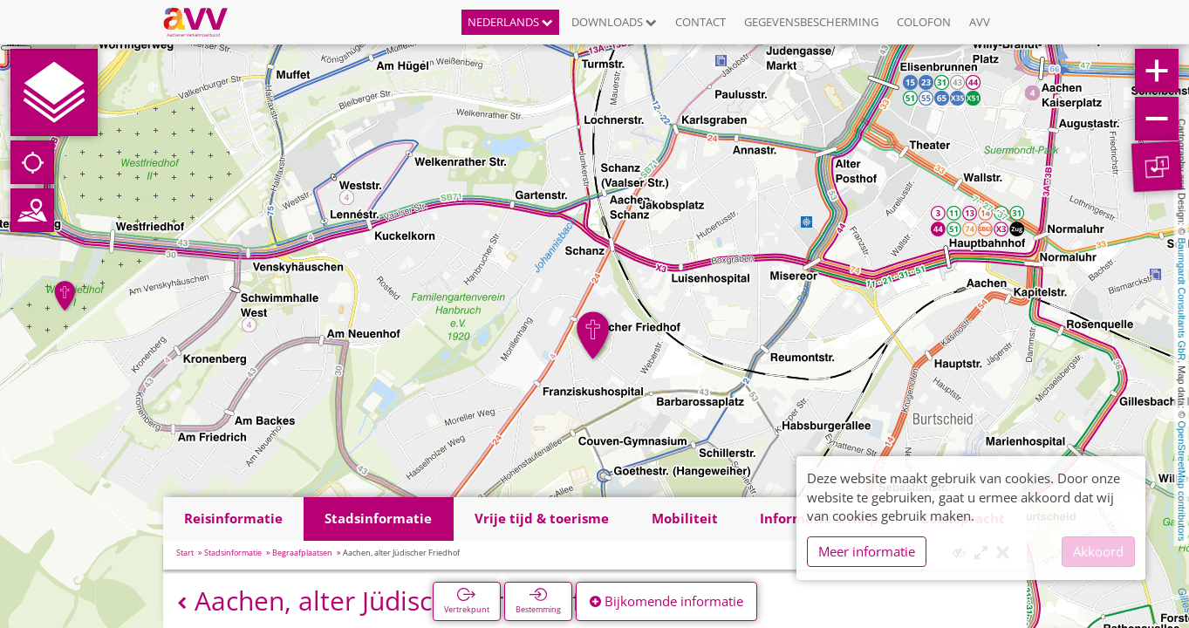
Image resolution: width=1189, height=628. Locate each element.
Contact (700, 22)
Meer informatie (866, 551)
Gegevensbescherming (811, 22)
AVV (979, 22)
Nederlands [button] (510, 22)
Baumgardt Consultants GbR (1182, 299)
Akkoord (1098, 551)
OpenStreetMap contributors (1182, 480)
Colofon (924, 22)
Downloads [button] (614, 22)
